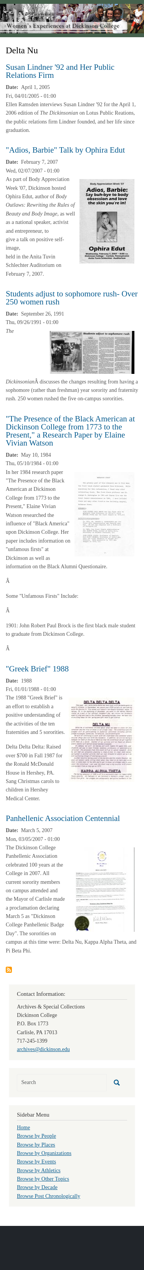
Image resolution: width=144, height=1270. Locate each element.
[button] (106, 221)
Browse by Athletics (39, 1170)
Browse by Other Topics (43, 1179)
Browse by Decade (37, 1187)
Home (23, 1127)
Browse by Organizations (44, 1153)
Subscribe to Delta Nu (9, 970)
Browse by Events (36, 1162)
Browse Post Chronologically (48, 1196)
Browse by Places (36, 1145)
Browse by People (36, 1136)
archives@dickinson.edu (43, 1049)
